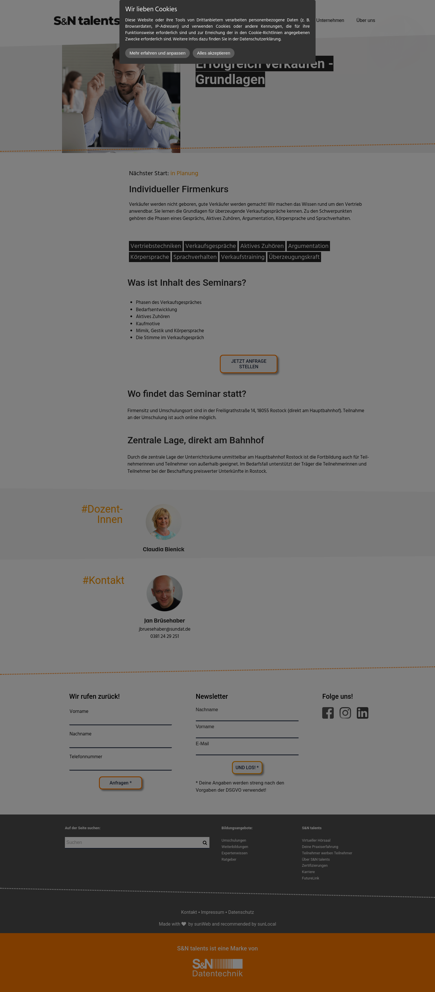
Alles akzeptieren (213, 53)
